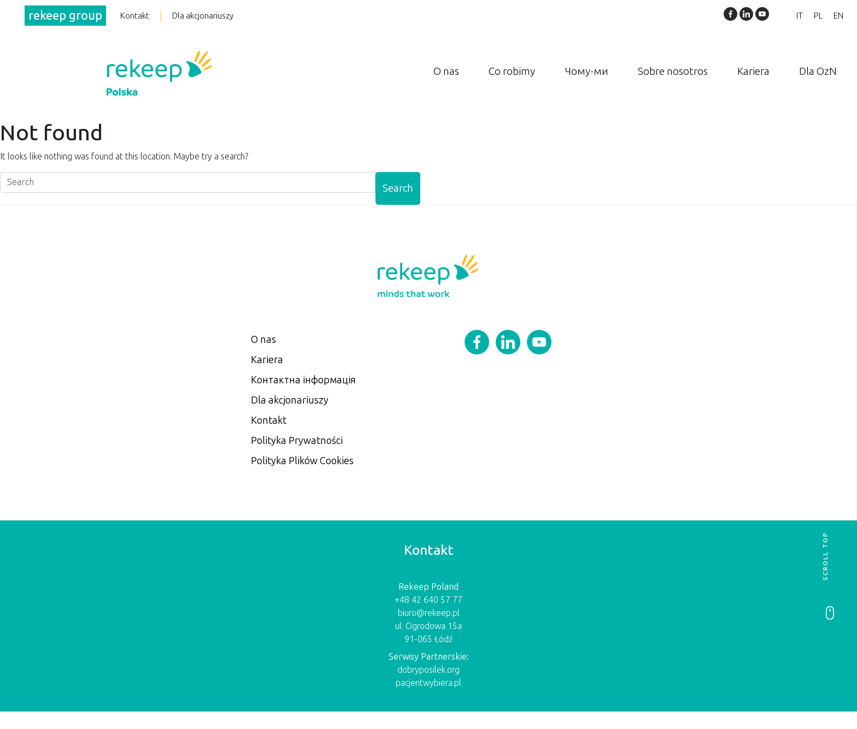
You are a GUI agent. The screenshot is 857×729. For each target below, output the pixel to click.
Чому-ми (586, 70)
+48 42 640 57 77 (428, 600)
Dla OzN (818, 70)
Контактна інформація (303, 380)
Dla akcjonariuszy (202, 16)
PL (818, 16)
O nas (446, 70)
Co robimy (512, 70)
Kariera (753, 70)
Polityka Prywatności (297, 441)
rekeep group (65, 15)
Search (398, 188)
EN (838, 16)
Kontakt (134, 16)
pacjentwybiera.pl (428, 683)
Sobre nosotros (673, 70)
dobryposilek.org (428, 670)
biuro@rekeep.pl (429, 613)
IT (799, 16)
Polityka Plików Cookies (302, 461)
